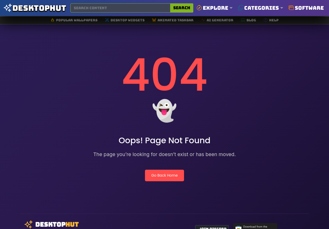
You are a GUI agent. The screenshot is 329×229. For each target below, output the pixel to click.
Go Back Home (164, 175)
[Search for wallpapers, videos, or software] (120, 8)
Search (181, 8)
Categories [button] (258, 8)
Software (306, 8)
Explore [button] (212, 8)
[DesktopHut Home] (34, 8)
